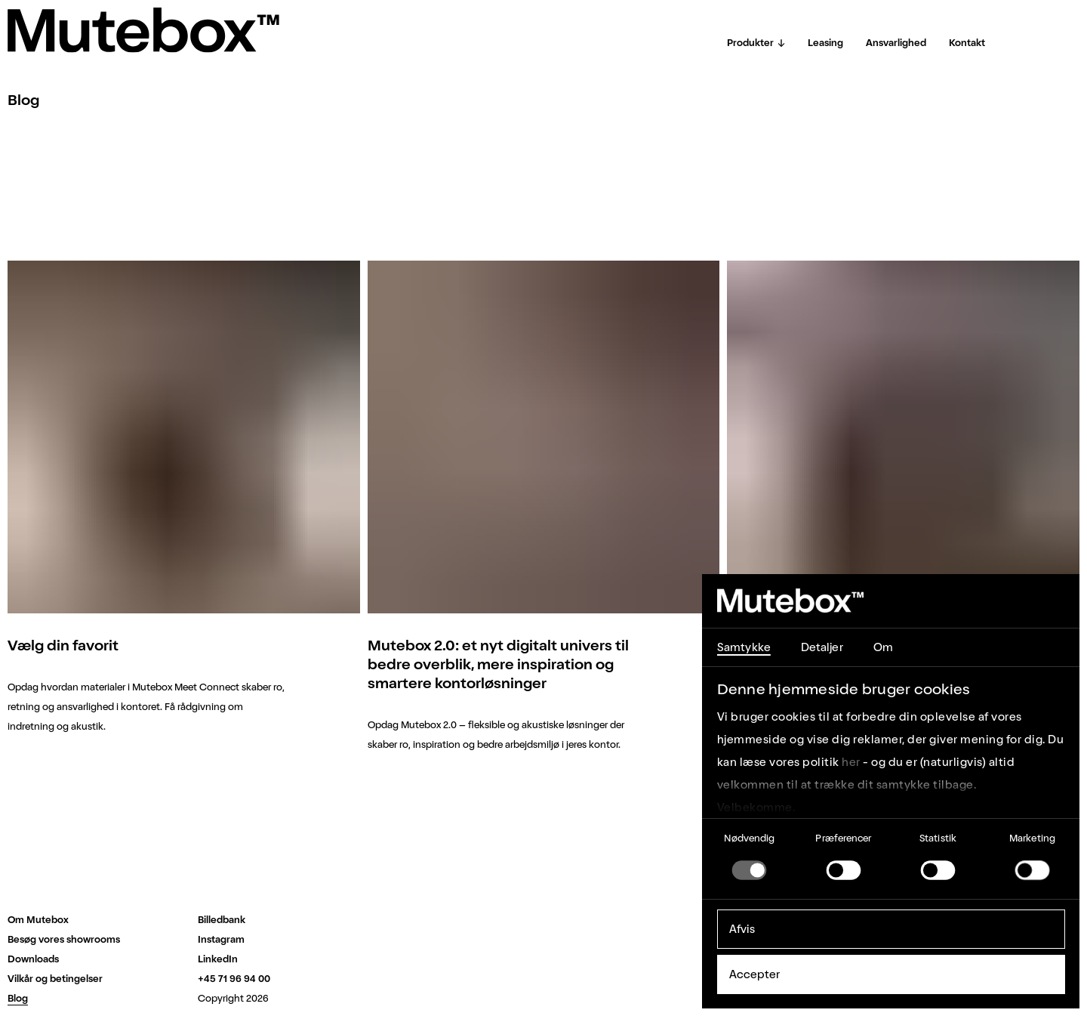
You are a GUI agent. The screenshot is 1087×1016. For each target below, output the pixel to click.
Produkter (756, 42)
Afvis (742, 929)
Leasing (825, 42)
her (851, 762)
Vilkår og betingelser (55, 978)
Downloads (33, 959)
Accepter (755, 974)
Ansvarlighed (896, 42)
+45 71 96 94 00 (234, 978)
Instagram (221, 939)
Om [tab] (883, 647)
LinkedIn (218, 959)
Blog (18, 998)
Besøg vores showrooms (64, 939)
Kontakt (967, 42)
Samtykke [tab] (744, 647)
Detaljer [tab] (822, 647)
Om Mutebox (38, 919)
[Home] (143, 30)
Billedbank (221, 919)
